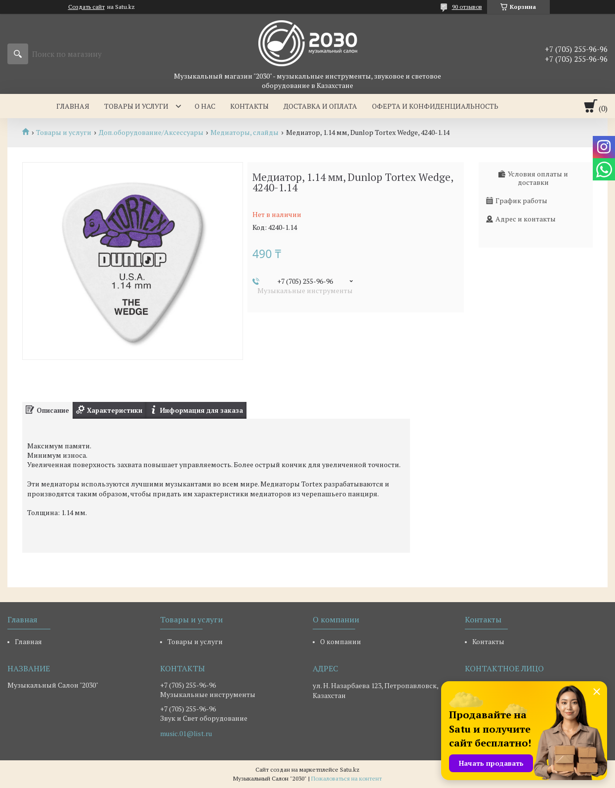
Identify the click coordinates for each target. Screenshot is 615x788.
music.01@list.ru (186, 733)
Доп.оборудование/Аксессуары (151, 132)
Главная (72, 106)
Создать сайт (86, 6)
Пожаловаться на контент (346, 778)
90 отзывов (467, 6)
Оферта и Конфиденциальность (435, 106)
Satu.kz (350, 769)
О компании (340, 641)
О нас (205, 106)
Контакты (249, 106)
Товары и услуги (136, 106)
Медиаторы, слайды (244, 132)
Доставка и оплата (320, 106)
